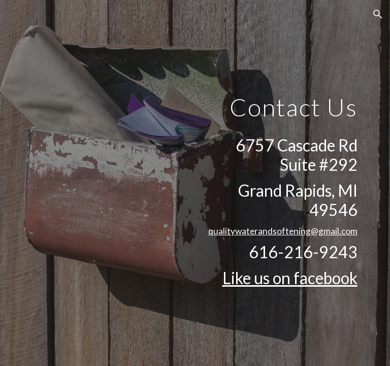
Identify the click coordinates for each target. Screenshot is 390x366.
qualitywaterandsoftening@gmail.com (283, 231)
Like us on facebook (290, 278)
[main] (280, 100)
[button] (378, 14)
